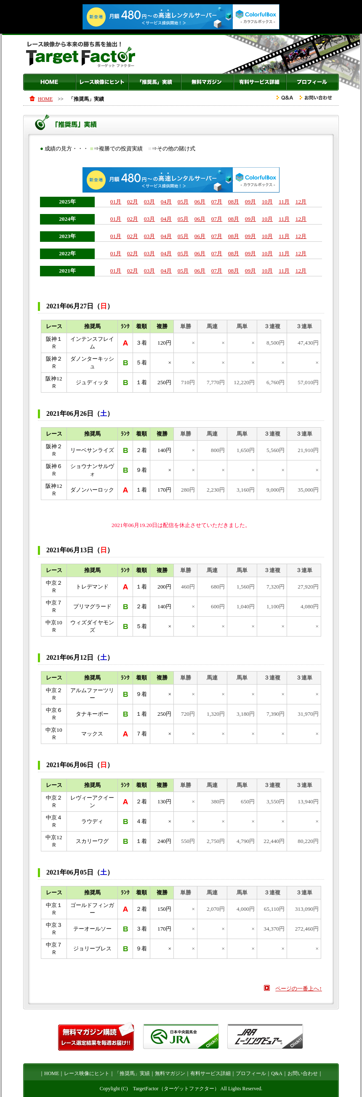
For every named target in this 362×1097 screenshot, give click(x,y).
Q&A (276, 1073)
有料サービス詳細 (260, 82)
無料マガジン (207, 82)
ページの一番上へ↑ (298, 988)
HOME (49, 82)
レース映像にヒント (102, 82)
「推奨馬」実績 (154, 82)
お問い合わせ (302, 1073)
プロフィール (312, 82)
